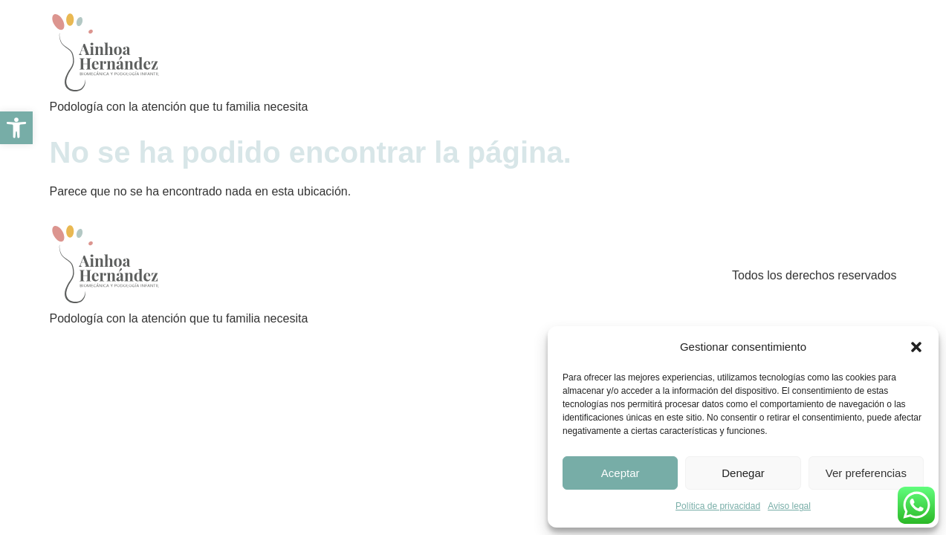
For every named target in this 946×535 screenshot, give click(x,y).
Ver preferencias (866, 473)
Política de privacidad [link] (718, 506)
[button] (916, 347)
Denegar (743, 473)
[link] (16, 127)
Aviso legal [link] (789, 506)
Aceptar (620, 473)
